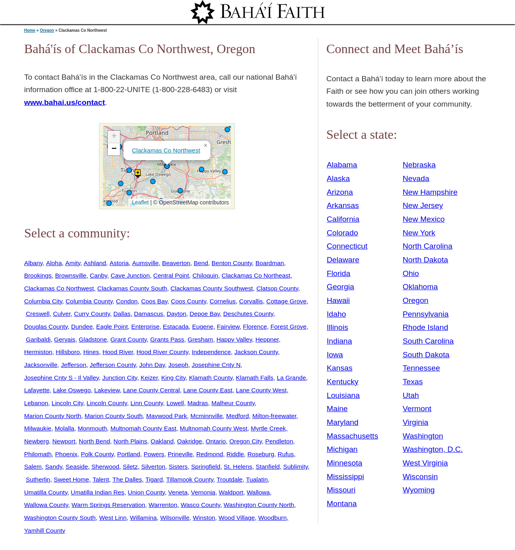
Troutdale (230, 479)
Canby (98, 275)
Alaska (338, 178)
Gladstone (93, 339)
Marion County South (113, 415)
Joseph (178, 364)
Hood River (118, 351)
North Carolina (428, 246)
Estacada (176, 326)
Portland (128, 454)
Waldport (231, 492)
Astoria (119, 263)
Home (29, 30)
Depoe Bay (205, 313)
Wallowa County (46, 504)
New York (419, 233)
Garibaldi (38, 339)
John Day (152, 364)
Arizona (340, 192)
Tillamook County (189, 479)
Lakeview (106, 390)
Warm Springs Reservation (108, 504)
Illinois (337, 327)
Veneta (177, 492)
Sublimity (295, 466)
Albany (33, 263)
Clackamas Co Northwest (166, 150)
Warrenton (162, 504)
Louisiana (343, 395)
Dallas (122, 313)
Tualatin (257, 479)
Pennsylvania (426, 314)
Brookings (38, 275)
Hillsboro (68, 351)
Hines (91, 351)
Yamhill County (44, 530)
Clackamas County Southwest (212, 288)
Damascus (148, 313)
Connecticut (347, 246)
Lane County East (207, 390)
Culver (62, 313)
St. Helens (238, 466)
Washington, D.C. (433, 449)
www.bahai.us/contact (64, 102)
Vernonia (203, 492)
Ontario (216, 441)
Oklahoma (420, 286)
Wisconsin (420, 476)
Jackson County (256, 351)
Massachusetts (352, 436)
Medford (237, 415)
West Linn (112, 517)
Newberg (36, 441)
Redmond (209, 454)
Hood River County (162, 351)
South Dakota (426, 354)
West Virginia (425, 463)
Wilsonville (175, 517)
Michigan (342, 449)
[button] (225, 172)
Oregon (47, 30)
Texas (413, 381)
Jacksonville (41, 364)
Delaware (343, 259)
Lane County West (261, 390)
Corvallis (251, 301)
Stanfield (267, 466)
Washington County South (60, 517)
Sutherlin (38, 479)
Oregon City (245, 441)
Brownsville (71, 275)
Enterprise (145, 326)
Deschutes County (248, 313)
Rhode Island (425, 327)
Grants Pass (167, 339)
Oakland (161, 441)
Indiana (339, 341)
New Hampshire (430, 192)
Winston (204, 517)
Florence (255, 326)
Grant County (128, 339)
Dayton (176, 313)
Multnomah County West (213, 428)
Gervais (64, 339)
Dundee (82, 326)
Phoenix (66, 454)
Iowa (335, 354)
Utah (411, 395)
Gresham (200, 339)
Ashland (95, 263)
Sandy (53, 466)
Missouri (341, 490)
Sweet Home (71, 479)
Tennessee (421, 368)
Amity (72, 263)
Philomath (38, 454)
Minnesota (345, 463)
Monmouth (92, 428)
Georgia (340, 286)
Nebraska (419, 165)
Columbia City (43, 301)
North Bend (94, 441)
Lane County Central (151, 390)
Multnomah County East (143, 428)
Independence (211, 351)
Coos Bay (154, 301)
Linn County (146, 403)
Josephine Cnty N (216, 364)
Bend (201, 263)
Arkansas (343, 205)
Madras (197, 403)
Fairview (228, 326)
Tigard (154, 479)
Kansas (339, 368)
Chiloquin (205, 275)
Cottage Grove (286, 301)
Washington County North (259, 504)
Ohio (411, 273)
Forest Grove (288, 326)
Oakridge (189, 441)
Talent (101, 479)
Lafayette (36, 390)
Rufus (286, 454)
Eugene (202, 326)
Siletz (130, 466)
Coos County (188, 301)
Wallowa (258, 492)
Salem (33, 466)
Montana (342, 503)
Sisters (178, 466)
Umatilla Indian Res (97, 492)
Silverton (153, 466)
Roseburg (260, 454)
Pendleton (279, 441)
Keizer (149, 377)
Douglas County (46, 326)
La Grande (291, 377)
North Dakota (425, 259)
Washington (423, 436)
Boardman (269, 263)
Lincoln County (107, 403)
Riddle (235, 454)
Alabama (342, 165)
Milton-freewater (274, 415)
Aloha (54, 263)
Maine (337, 408)
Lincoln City (67, 403)
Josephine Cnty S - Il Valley (61, 377)
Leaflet (139, 202)
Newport (63, 441)
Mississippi (345, 476)
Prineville (180, 454)
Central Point (171, 275)
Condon (127, 301)
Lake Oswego (72, 390)
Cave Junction (130, 275)
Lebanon (36, 403)
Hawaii (338, 300)
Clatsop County (277, 288)
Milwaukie (37, 428)
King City (173, 377)
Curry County (92, 313)
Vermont (417, 408)
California (343, 219)
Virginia (415, 422)
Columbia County (89, 301)
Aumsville (145, 263)
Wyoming (419, 490)
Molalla (64, 428)
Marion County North (52, 415)
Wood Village (236, 517)
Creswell (37, 313)
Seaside (77, 466)
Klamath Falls (254, 377)
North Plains (130, 441)
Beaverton (176, 263)
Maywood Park (166, 415)
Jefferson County (113, 364)
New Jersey (423, 205)
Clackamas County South (132, 288)
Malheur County (233, 403)
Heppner (267, 339)
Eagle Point (112, 326)
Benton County (232, 263)
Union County (146, 492)
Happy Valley (234, 339)
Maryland (342, 422)
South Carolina (428, 341)
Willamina (143, 517)
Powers (154, 454)
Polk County (97, 454)
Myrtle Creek (268, 428)
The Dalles (127, 479)
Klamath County (211, 377)
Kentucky (342, 381)
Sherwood (105, 466)
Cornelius (223, 301)
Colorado (342, 233)
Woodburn (272, 517)
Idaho (336, 314)
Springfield (205, 466)
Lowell (175, 403)
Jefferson (73, 364)
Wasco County (200, 504)
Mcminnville (206, 415)
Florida (338, 273)
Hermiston (38, 351)
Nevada (416, 178)
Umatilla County (45, 492)
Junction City (119, 377)
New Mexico (424, 219)
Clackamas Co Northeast (256, 275)
